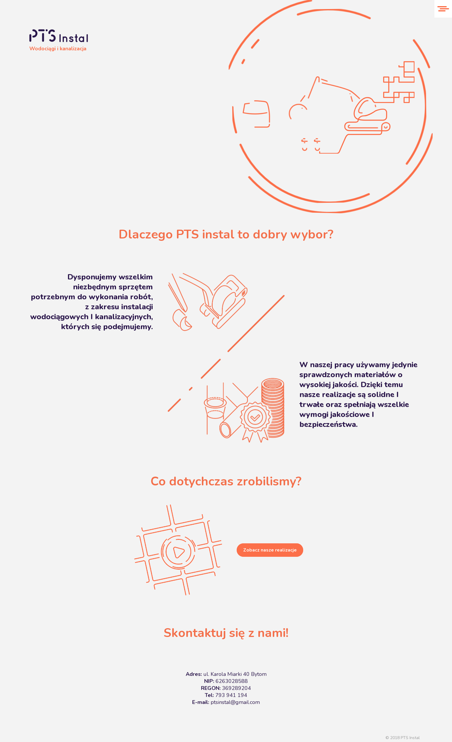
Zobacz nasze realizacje (270, 550)
